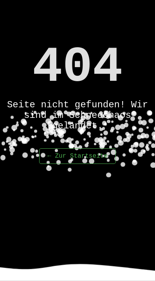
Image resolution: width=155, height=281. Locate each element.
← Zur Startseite (77, 156)
